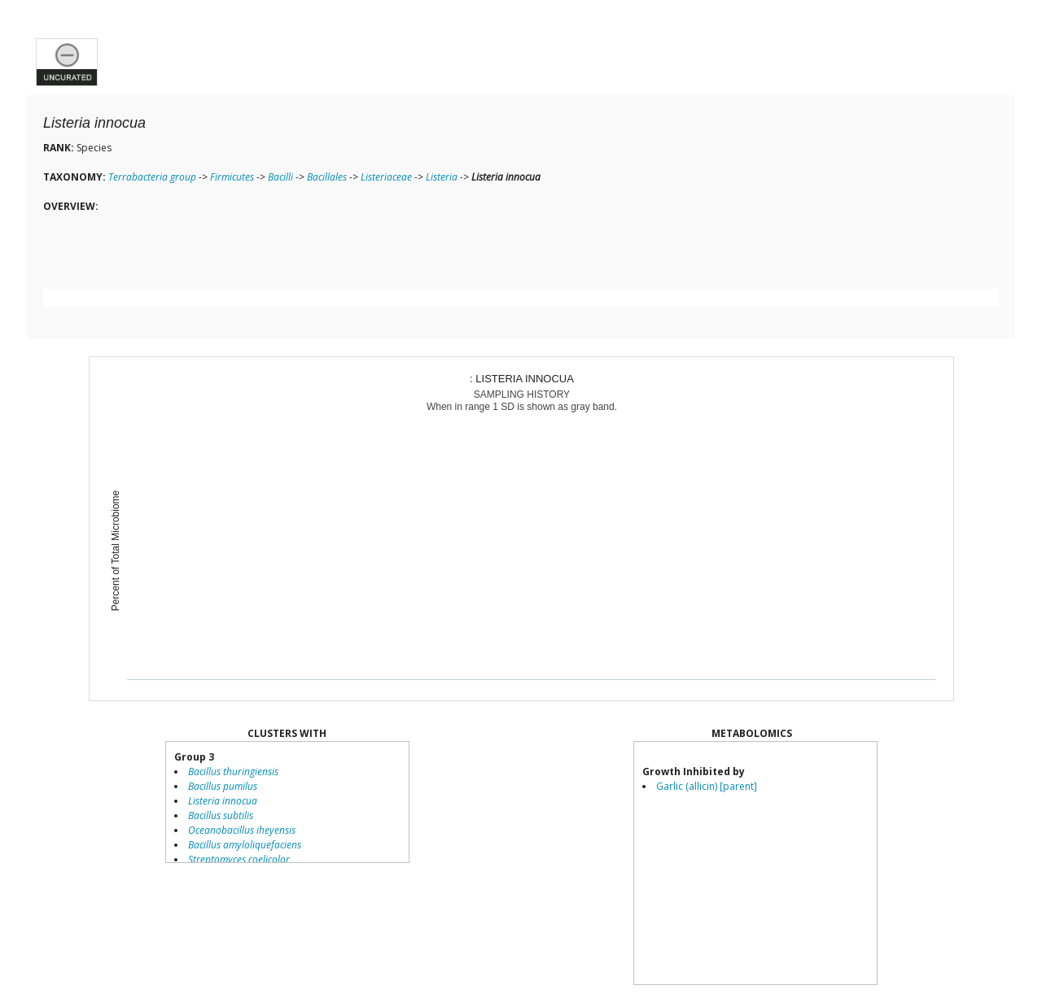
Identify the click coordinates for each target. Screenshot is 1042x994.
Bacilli (280, 177)
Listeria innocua (222, 801)
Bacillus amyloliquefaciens (244, 845)
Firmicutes (232, 177)
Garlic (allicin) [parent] (706, 786)
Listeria (442, 177)
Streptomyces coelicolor (239, 859)
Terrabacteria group (152, 177)
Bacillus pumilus (222, 786)
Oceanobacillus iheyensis (242, 830)
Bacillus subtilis (220, 815)
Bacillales (327, 177)
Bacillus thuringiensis (233, 771)
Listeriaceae (386, 177)
